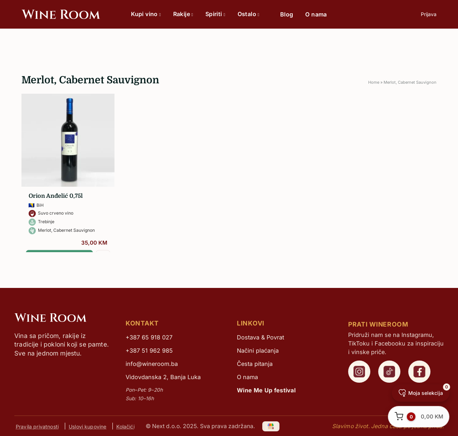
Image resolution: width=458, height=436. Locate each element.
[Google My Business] (271, 426)
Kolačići (125, 426)
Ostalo (248, 14)
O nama (316, 14)
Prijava (429, 14)
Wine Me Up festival (266, 390)
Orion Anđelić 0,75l (56, 196)
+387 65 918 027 (149, 337)
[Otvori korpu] (418, 416)
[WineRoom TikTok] (389, 372)
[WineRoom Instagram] (359, 372)
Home (373, 82)
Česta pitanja (255, 363)
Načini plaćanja (258, 350)
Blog (286, 14)
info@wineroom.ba (152, 363)
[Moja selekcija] (420, 393)
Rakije (183, 14)
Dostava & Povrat (260, 337)
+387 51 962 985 (149, 350)
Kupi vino (146, 14)
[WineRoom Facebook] (419, 372)
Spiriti (215, 14)
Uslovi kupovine (87, 426)
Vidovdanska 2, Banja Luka (163, 377)
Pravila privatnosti (37, 426)
